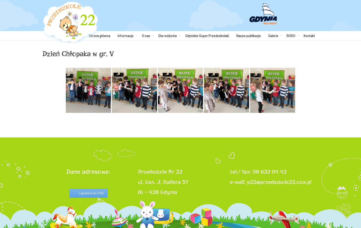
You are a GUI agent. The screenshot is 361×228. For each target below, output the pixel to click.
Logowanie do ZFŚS (91, 193)
